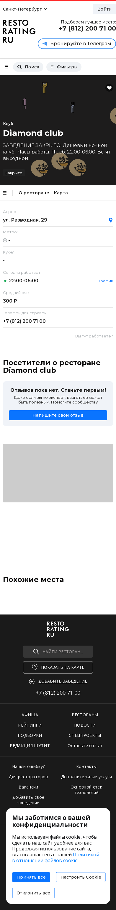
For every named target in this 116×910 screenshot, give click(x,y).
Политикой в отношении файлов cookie (55, 857)
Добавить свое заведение (28, 800)
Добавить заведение (62, 681)
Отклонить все (33, 893)
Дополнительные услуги (86, 776)
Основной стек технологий (86, 789)
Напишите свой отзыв (58, 415)
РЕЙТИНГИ (30, 725)
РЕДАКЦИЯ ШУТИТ (30, 745)
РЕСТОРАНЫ (85, 714)
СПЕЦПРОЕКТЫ (85, 735)
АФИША (30, 714)
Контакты (86, 766)
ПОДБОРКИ (30, 735)
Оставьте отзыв (85, 745)
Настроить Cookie (81, 877)
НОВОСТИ (85, 725)
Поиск (28, 67)
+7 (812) (24, 321)
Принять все (31, 877)
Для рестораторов (28, 776)
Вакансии (28, 787)
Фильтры (63, 67)
